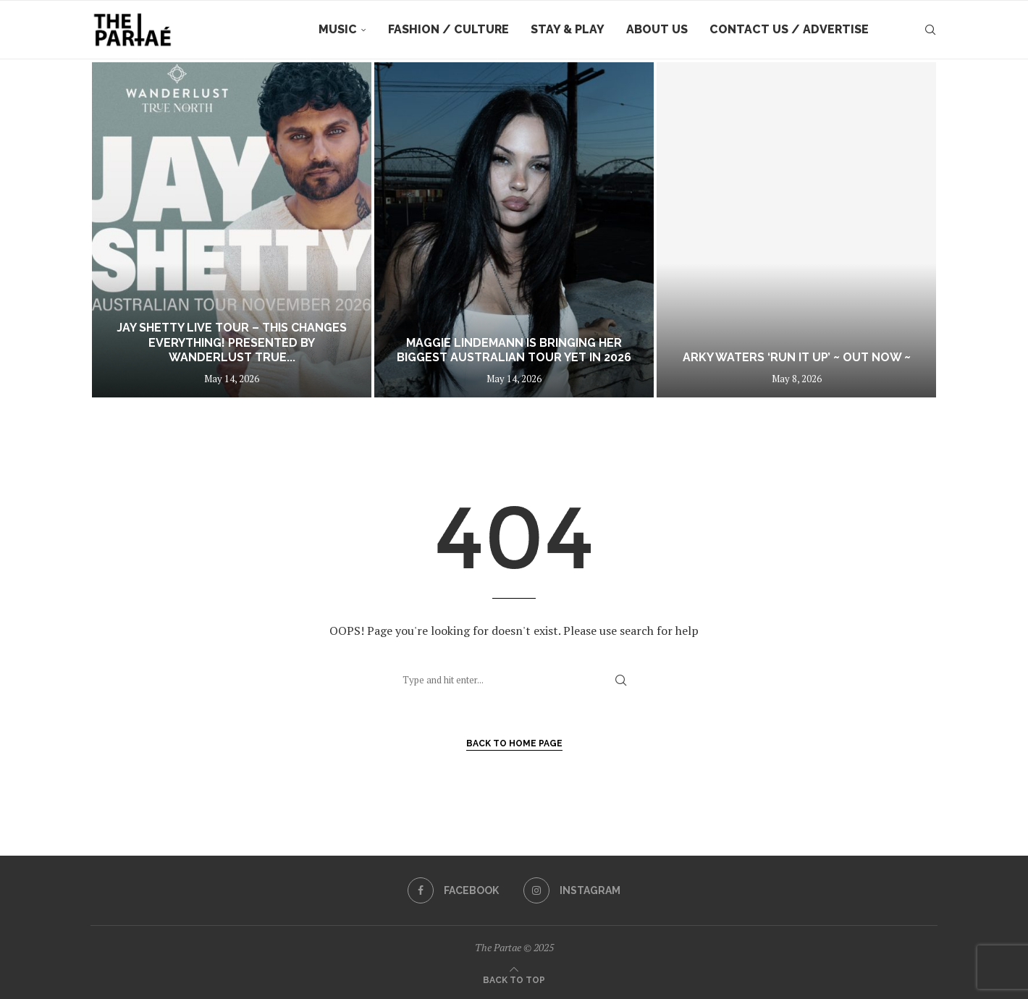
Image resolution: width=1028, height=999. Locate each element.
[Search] (930, 30)
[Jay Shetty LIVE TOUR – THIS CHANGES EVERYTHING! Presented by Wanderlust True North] (231, 229)
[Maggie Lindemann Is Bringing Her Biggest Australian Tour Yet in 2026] (514, 229)
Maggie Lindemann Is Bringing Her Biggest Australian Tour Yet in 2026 (514, 350)
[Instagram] (571, 890)
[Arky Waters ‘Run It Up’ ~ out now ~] (796, 229)
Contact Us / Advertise (789, 29)
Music (338, 29)
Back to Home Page (514, 743)
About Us (657, 29)
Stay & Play (567, 29)
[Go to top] (514, 979)
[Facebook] (453, 890)
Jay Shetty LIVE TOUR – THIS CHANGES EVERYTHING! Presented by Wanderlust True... (232, 343)
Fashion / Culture (448, 29)
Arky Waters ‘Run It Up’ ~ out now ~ (797, 357)
